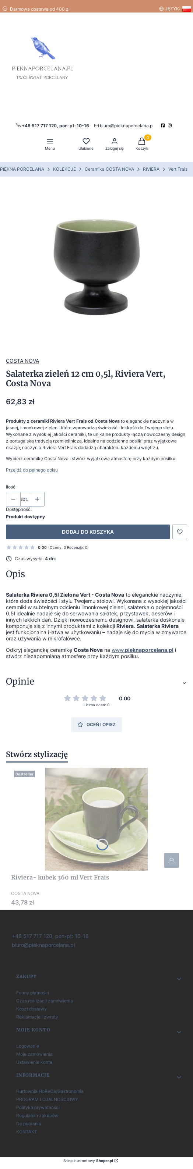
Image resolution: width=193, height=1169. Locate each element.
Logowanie (27, 1046)
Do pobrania (28, 1123)
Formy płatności (32, 992)
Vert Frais (177, 169)
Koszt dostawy (31, 1009)
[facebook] (163, 125)
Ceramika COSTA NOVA (109, 169)
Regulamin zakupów (37, 1115)
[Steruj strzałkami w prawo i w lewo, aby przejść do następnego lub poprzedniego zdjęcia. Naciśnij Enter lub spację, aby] (97, 267)
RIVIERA (151, 169)
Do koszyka (171, 860)
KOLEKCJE (64, 169)
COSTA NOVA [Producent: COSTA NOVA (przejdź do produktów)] (22, 361)
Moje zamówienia (34, 1054)
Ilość (10, 487)
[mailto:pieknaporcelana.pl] (124, 125)
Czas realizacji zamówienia (44, 1000)
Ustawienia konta (34, 1062)
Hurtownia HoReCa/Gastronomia (50, 1091)
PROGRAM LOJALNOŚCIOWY (47, 1099)
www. (142, 650)
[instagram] (170, 125)
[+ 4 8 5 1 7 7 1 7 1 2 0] (49, 935)
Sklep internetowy (88, 1160)
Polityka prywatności (38, 1107)
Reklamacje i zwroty (37, 1017)
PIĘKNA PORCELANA (22, 169)
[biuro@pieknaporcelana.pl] (42, 944)
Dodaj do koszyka (88, 532)
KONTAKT (26, 1131)
